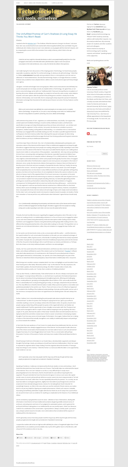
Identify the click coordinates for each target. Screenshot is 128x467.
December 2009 (91, 343)
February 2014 (91, 264)
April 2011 (90, 308)
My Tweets (90, 146)
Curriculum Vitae (57, 3)
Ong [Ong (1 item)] (101, 358)
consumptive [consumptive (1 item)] (98, 354)
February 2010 (91, 338)
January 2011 (90, 316)
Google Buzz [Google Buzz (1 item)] (103, 355)
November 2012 (91, 276)
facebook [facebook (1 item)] (93, 355)
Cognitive (54, 443)
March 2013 (90, 271)
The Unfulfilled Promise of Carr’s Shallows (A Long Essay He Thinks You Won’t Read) (46, 35)
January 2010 (90, 340)
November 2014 (91, 254)
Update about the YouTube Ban (96, 188)
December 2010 (91, 318)
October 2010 (91, 323)
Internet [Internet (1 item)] (89, 357)
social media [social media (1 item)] (96, 360)
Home (18, 3)
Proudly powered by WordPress (25, 463)
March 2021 (90, 244)
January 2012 (90, 293)
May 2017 (89, 246)
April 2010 (90, 333)
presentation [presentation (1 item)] (90, 359)
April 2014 (90, 259)
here (104, 27)
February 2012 (91, 291)
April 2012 (90, 286)
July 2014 (89, 256)
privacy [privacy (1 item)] (96, 359)
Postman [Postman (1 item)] (104, 358)
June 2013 (90, 269)
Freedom (68, 251)
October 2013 (91, 266)
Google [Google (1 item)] (98, 355)
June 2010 (90, 328)
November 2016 (91, 249)
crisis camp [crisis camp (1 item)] (105, 354)
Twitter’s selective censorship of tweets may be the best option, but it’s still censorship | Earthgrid (98, 202)
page (88, 63)
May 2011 (89, 306)
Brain (49, 443)
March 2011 (90, 311)
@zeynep (102, 24)
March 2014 (90, 261)
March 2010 (90, 335)
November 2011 (91, 296)
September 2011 (92, 298)
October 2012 (91, 279)
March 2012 (90, 288)
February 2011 (91, 313)
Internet (59, 443)
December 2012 (91, 274)
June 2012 (90, 284)
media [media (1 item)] (101, 357)
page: (101, 32)
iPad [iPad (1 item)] (93, 357)
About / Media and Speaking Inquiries (35, 3)
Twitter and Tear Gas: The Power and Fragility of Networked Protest (99, 108)
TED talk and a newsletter (94, 173)
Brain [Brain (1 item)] (88, 354)
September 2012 (92, 281)
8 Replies (19, 40)
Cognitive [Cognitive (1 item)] (92, 354)
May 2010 (89, 330)
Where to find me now (93, 166)
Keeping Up (90, 181)
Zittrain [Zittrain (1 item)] (104, 360)
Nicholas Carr (32, 43)
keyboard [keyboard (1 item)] (96, 357)
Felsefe (89, 225)
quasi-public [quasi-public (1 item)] (101, 359)
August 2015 (90, 251)
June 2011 (90, 303)
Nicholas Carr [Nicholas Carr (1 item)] (95, 358)
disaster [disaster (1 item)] (89, 355)
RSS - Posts (93, 134)
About (91, 121)
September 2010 (92, 326)
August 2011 (90, 301)
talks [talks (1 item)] (100, 360)
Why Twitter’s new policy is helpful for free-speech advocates (98, 207)
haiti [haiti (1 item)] (108, 355)
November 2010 (91, 321)
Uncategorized (35, 443)
